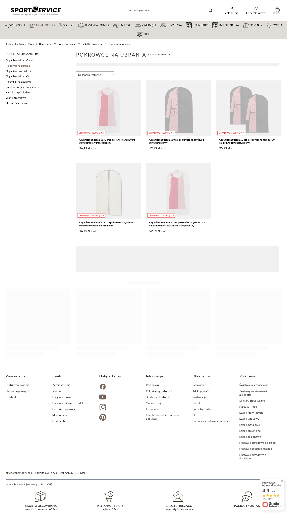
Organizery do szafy (17, 76)
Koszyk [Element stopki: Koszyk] (56, 391)
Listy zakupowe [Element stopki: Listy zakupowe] (62, 397)
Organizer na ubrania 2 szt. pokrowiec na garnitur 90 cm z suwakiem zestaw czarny (247, 141)
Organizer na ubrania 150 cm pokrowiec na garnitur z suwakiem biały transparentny (107, 141)
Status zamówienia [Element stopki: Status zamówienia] (17, 385)
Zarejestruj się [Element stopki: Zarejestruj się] (61, 385)
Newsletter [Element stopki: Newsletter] (59, 421)
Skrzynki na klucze (16, 103)
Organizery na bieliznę (18, 71)
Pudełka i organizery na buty (22, 87)
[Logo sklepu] (36, 11)
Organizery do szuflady (19, 60)
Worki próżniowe (16, 97)
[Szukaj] (210, 10)
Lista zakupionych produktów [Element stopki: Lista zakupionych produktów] (70, 403)
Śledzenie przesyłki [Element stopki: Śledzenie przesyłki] (17, 391)
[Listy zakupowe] (255, 10)
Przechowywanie (67, 43)
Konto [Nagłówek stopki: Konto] (57, 376)
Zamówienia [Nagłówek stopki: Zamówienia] (15, 376)
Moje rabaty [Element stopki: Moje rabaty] (59, 415)
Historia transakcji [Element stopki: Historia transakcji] (63, 409)
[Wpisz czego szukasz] (170, 10)
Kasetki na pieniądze (17, 92)
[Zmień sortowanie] (95, 74)
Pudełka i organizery (92, 43)
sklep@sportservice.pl (19, 472)
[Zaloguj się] (231, 10)
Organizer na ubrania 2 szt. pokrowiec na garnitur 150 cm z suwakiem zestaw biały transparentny (177, 224)
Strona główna (26, 43)
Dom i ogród (45, 43)
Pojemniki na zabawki (18, 81)
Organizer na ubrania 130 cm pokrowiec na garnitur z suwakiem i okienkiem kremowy (107, 224)
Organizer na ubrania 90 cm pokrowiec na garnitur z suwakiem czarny (176, 141)
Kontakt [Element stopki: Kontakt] (11, 397)
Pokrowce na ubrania (18, 65)
